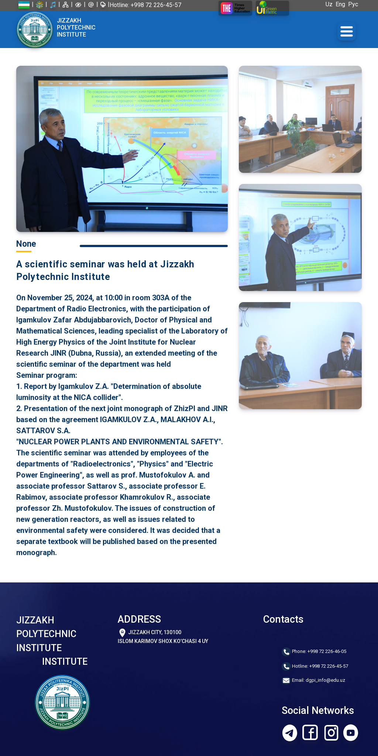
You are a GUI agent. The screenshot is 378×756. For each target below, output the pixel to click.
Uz (331, 4)
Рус (354, 4)
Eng (342, 4)
